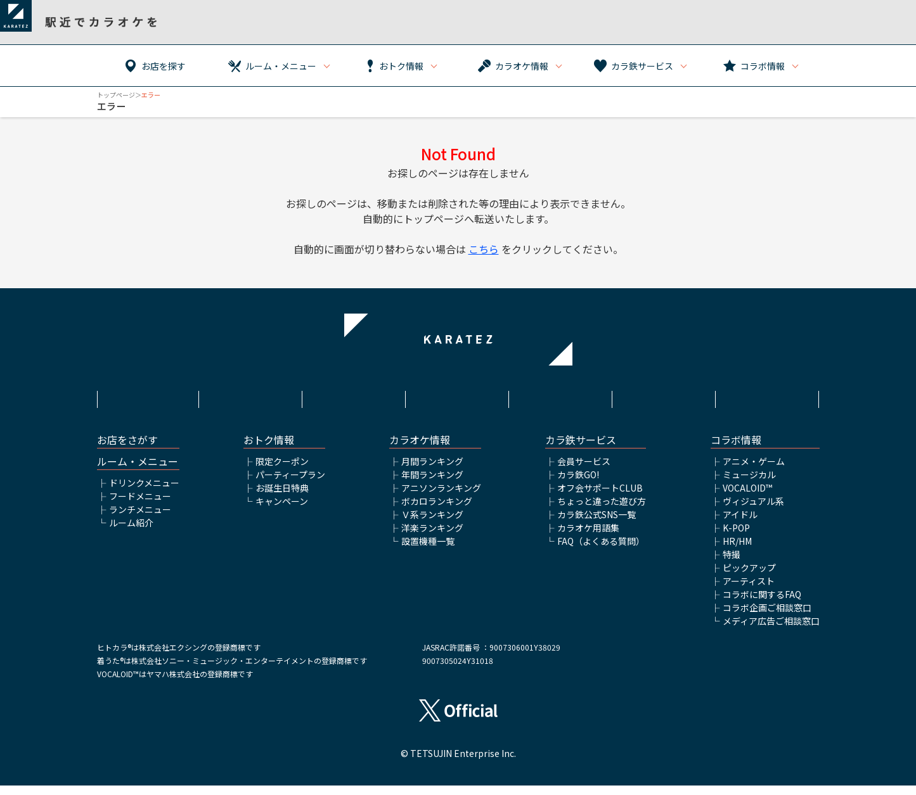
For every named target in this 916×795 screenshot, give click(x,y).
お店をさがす (127, 449)
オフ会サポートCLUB (600, 497)
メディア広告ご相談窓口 (771, 630)
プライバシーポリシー (457, 397)
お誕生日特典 (282, 497)
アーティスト (749, 590)
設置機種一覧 (428, 550)
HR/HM (737, 550)
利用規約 (251, 397)
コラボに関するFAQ (762, 603)
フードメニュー (140, 505)
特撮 (731, 563)
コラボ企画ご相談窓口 (767, 617)
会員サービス (583, 470)
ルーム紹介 (131, 532)
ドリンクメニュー (144, 492)
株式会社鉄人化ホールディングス (561, 404)
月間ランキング (432, 470)
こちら (483, 249)
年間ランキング (432, 484)
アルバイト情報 (665, 397)
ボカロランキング (436, 510)
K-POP (736, 537)
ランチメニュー (140, 518)
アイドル (740, 524)
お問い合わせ (768, 397)
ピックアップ (749, 577)
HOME (147, 397)
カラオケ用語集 (588, 537)
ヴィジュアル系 (753, 510)
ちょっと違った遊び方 (601, 510)
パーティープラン (290, 484)
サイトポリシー (354, 397)
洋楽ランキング (432, 537)
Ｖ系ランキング (432, 524)
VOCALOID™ (747, 497)
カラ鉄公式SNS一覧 (596, 524)
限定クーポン (282, 470)
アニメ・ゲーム (754, 470)
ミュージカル (749, 484)
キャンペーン (281, 510)
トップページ (116, 94)
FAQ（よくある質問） (601, 550)
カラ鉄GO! (578, 484)
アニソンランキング (441, 497)
